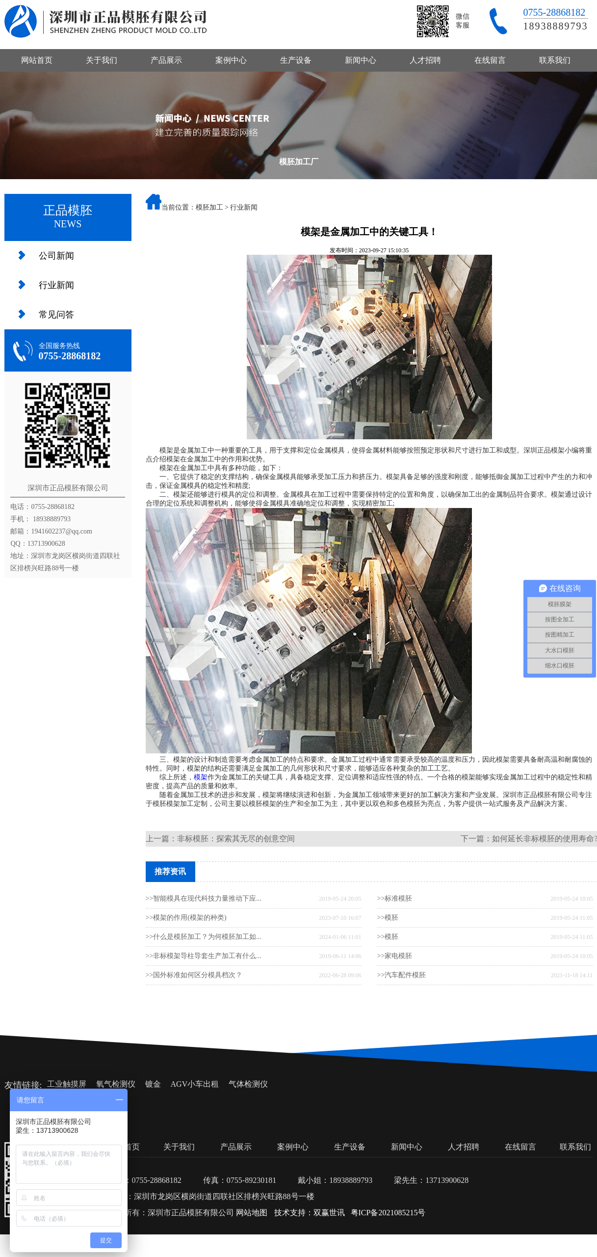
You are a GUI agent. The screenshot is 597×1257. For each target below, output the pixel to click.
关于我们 (101, 60)
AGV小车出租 (195, 1084)
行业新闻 (56, 285)
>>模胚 (388, 917)
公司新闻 (56, 256)
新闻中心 (360, 60)
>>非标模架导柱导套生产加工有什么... (203, 956)
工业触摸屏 (66, 1084)
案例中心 (231, 60)
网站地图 (251, 1212)
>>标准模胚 (395, 898)
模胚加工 (209, 207)
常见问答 (56, 315)
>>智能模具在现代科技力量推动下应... (203, 898)
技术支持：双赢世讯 (309, 1212)
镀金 (153, 1084)
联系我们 (555, 60)
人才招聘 (425, 60)
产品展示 (166, 60)
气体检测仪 (248, 1084)
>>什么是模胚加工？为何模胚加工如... (203, 936)
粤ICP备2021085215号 (388, 1212)
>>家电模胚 (395, 956)
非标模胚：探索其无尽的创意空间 (236, 838)
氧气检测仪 (115, 1084)
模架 (201, 777)
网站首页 (36, 60)
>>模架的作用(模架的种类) (186, 917)
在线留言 (490, 60)
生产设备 (295, 60)
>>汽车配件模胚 (401, 975)
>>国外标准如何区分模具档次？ (194, 975)
